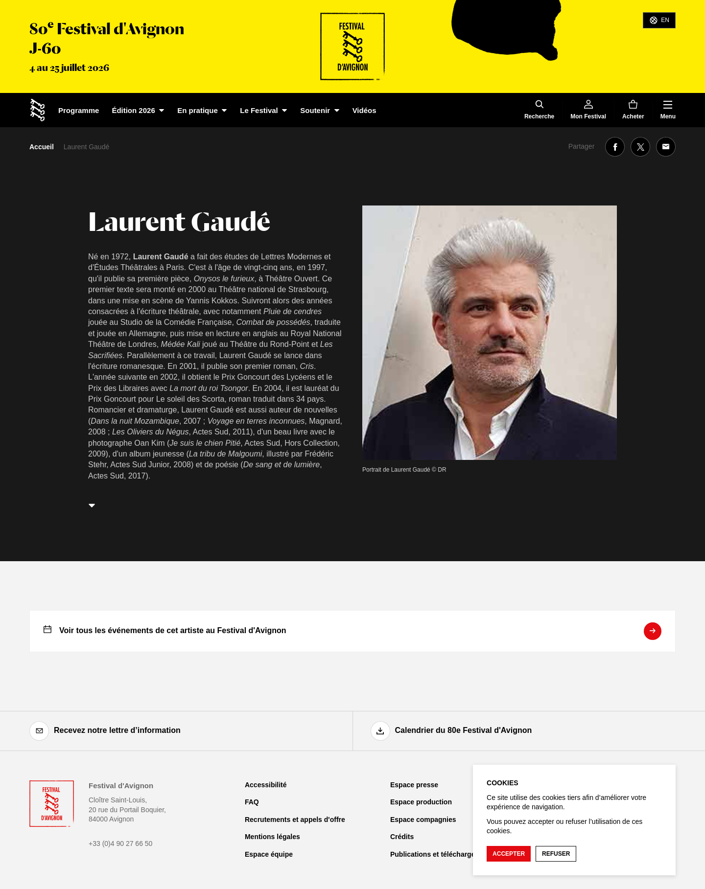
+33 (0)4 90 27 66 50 (120, 843)
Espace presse (414, 785)
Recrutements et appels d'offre (295, 819)
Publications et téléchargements (442, 854)
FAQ (252, 802)
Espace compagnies (423, 819)
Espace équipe (269, 854)
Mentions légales (272, 837)
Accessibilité (266, 785)
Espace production (421, 802)
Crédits (402, 837)
